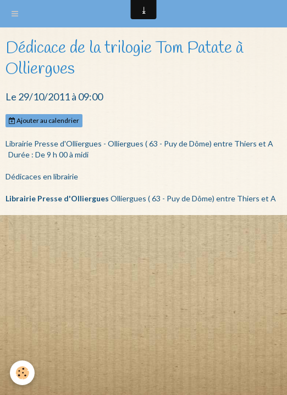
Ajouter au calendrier (44, 120)
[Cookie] (22, 372)
